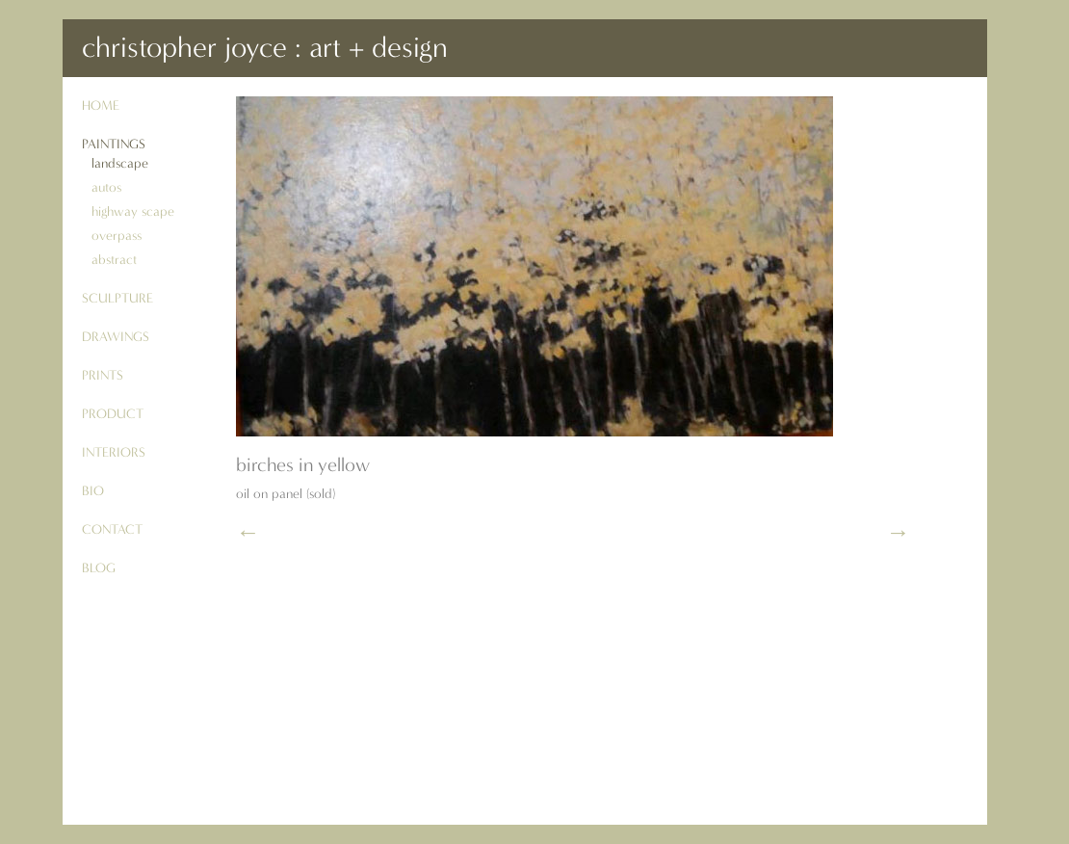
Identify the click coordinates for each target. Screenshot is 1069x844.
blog (99, 568)
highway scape (132, 211)
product (112, 414)
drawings (115, 337)
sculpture (117, 298)
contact (112, 529)
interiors (113, 452)
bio (93, 491)
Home (100, 105)
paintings (113, 144)
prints (102, 375)
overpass (116, 235)
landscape (119, 163)
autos (106, 187)
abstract (114, 259)
